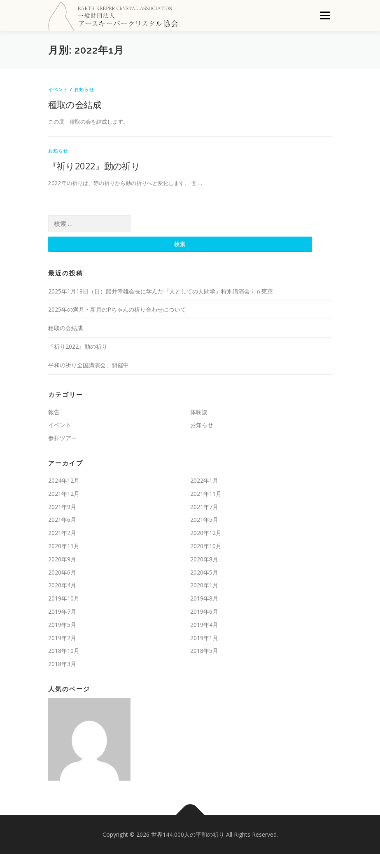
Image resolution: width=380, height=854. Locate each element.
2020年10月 (205, 546)
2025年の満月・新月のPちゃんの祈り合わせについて (117, 309)
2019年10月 (63, 598)
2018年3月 (62, 664)
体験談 (198, 412)
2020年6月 (62, 572)
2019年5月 (62, 625)
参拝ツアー (62, 438)
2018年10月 (63, 651)
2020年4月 (62, 585)
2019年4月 (204, 625)
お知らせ (84, 89)
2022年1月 (204, 480)
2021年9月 (62, 507)
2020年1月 (204, 585)
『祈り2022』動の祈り (94, 166)
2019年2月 (62, 638)
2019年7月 (62, 611)
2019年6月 (204, 611)
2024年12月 (63, 480)
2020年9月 (62, 559)
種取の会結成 (74, 104)
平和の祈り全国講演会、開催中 (88, 365)
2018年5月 (204, 651)
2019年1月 (204, 638)
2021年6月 (62, 519)
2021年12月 (63, 493)
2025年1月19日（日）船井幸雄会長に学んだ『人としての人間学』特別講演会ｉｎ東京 (160, 291)
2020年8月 (204, 559)
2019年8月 (204, 598)
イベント (58, 89)
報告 (54, 412)
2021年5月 (204, 519)
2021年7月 (204, 507)
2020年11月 (63, 546)
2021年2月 (62, 533)
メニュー (325, 15)
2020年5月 (204, 572)
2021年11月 (205, 493)
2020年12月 (205, 533)
